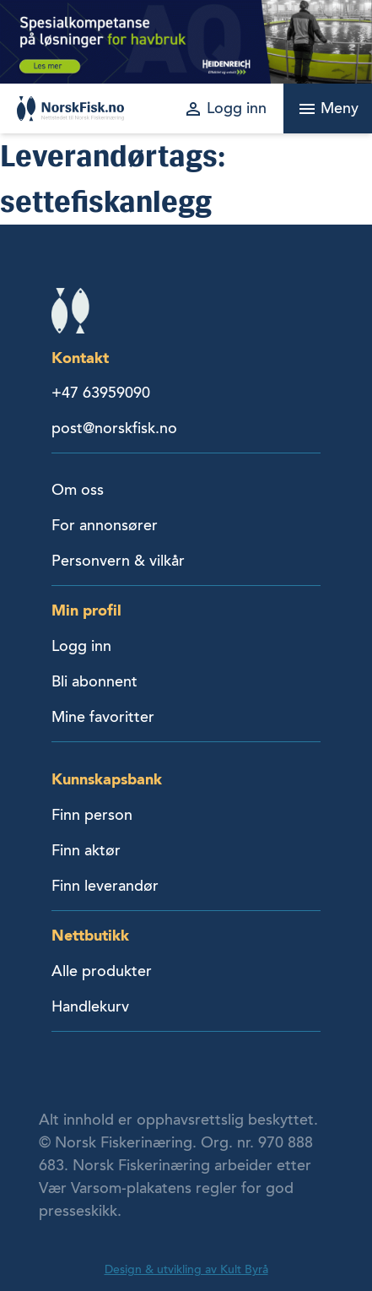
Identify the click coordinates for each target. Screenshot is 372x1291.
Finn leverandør (105, 885)
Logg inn (81, 646)
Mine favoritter (102, 717)
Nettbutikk (90, 935)
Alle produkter (101, 971)
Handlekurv (90, 1006)
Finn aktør (86, 850)
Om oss (77, 489)
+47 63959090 (100, 392)
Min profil (86, 610)
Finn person (91, 815)
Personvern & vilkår (118, 560)
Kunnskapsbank (106, 779)
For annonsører (104, 525)
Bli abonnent (94, 681)
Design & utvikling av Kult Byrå (186, 1269)
